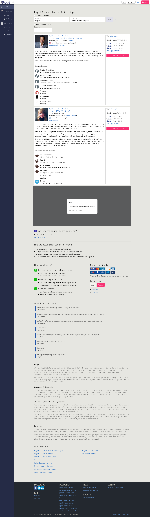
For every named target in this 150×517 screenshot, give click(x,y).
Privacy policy (126, 514)
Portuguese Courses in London (45, 469)
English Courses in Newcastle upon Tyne (48, 451)
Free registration (118, 55)
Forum (7, 15)
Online (67, 36)
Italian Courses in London (43, 463)
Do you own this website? (75, 210)
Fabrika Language (88, 497)
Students (95, 289)
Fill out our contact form (115, 487)
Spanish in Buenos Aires (66, 493)
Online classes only (41, 15)
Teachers (95, 292)
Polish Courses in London (43, 460)
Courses (5, 6)
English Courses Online (90, 451)
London (71, 41)
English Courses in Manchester (45, 457)
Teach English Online (89, 487)
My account (6, 23)
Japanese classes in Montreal (68, 508)
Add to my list (112, 36)
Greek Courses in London (43, 472)
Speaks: (37, 27)
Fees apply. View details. (114, 51)
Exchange (8, 19)
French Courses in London (43, 466)
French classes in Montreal (67, 511)
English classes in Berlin (66, 487)
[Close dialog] (94, 202)
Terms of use (116, 514)
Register (145, 2)
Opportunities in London (91, 490)
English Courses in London (56, 36)
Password (8, 35)
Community (6, 11)
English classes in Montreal (67, 495)
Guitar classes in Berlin (66, 498)
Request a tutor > (40, 237)
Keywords (37, 18)
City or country (75, 18)
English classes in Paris (66, 506)
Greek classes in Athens (66, 500)
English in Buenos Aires (66, 503)
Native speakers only (42, 24)
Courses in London (88, 454)
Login (138, 2)
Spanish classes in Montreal (67, 490)
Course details (53, 45)
